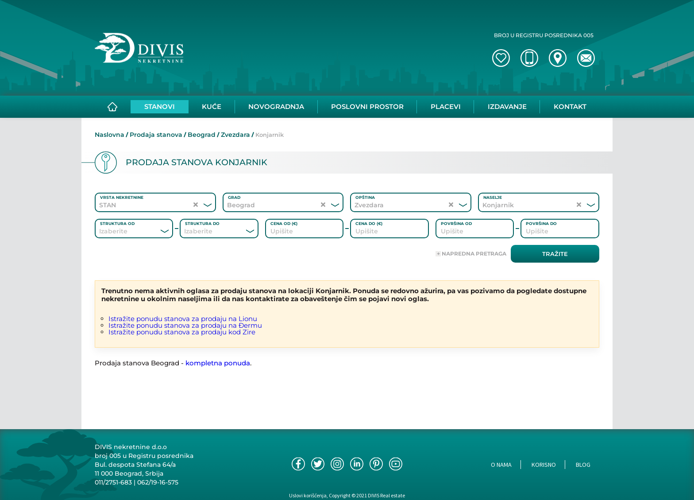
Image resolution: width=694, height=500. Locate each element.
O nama (501, 465)
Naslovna (109, 135)
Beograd (202, 135)
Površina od (456, 223)
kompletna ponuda (217, 363)
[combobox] (122, 231)
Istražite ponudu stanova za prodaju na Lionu (182, 318)
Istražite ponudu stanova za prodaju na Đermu (185, 325)
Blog (583, 465)
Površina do (541, 223)
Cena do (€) (368, 223)
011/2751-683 (113, 482)
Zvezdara (235, 135)
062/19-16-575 (157, 482)
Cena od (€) (283, 223)
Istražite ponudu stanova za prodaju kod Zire (181, 332)
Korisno (544, 465)
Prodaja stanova (156, 135)
